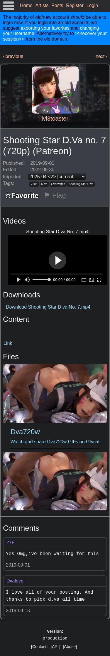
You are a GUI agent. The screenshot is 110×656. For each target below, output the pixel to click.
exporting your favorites (45, 28)
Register (75, 5)
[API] (55, 646)
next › (101, 56)
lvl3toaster (55, 118)
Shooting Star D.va (81, 184)
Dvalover (15, 580)
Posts (57, 5)
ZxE (10, 542)
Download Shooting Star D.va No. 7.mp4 (48, 306)
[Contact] (39, 646)
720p (34, 184)
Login (92, 5)
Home (26, 5)
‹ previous (13, 56)
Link (8, 343)
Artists (41, 5)
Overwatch (58, 184)
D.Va (44, 184)
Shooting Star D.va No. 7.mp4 (57, 231)
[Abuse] (70, 646)
